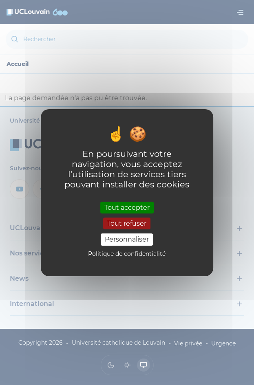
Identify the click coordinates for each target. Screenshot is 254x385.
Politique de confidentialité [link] (127, 253)
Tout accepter (127, 207)
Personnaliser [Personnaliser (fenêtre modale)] (127, 239)
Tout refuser (126, 223)
